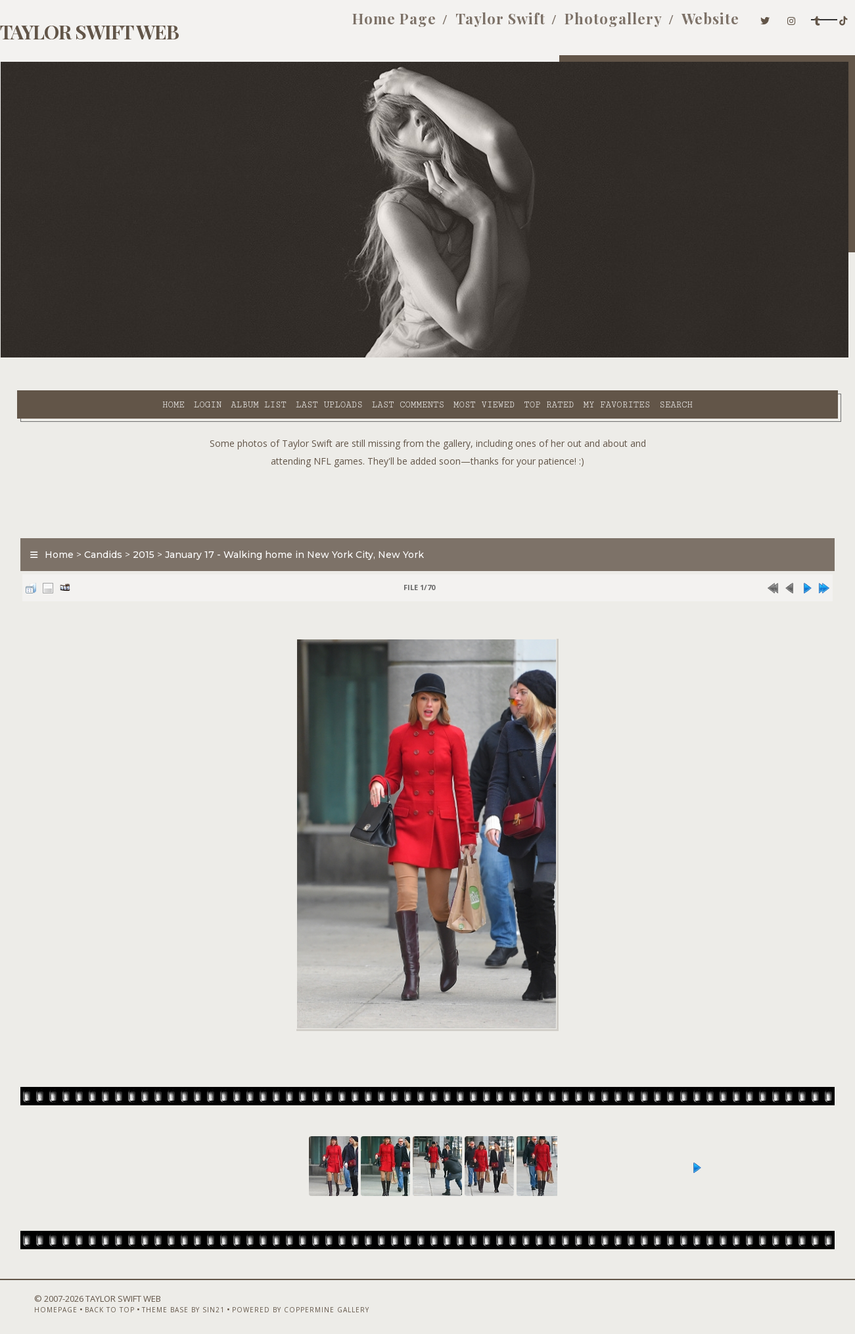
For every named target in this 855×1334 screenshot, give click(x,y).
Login (89, 355)
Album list (140, 355)
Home (55, 355)
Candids (87, 522)
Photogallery (560, 25)
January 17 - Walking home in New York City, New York (278, 522)
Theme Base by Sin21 (149, 1299)
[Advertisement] (428, 466)
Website (658, 25)
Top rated (430, 355)
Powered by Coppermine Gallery (267, 1299)
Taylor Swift (447, 25)
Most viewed (365, 355)
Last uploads (210, 355)
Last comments (290, 355)
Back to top (76, 1299)
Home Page (341, 25)
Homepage (22, 1299)
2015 (127, 522)
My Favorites (498, 355)
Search (557, 355)
